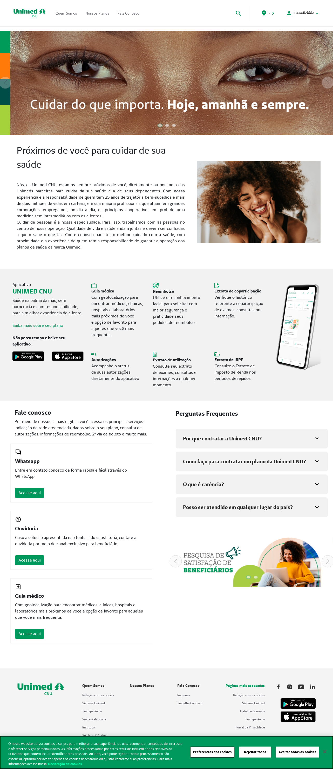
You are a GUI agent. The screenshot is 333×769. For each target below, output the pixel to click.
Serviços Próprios (94, 735)
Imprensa (183, 695)
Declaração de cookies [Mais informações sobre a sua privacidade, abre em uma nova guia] (65, 766)
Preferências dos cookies (212, 754)
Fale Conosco (128, 13)
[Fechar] (324, 754)
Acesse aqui (29, 493)
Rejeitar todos (255, 754)
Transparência (92, 711)
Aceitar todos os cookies (297, 754)
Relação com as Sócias (98, 695)
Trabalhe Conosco (189, 703)
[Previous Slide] (5, 82)
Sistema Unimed (93, 703)
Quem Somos (66, 13)
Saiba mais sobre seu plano (37, 325)
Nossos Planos (97, 13)
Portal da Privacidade (250, 727)
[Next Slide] (327, 82)
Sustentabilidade (94, 719)
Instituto (88, 727)
